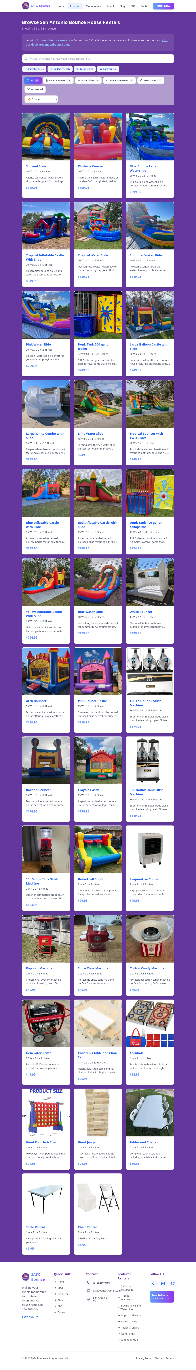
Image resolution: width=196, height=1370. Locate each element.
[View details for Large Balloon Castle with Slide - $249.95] (150, 333)
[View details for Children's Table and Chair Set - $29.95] (98, 1042)
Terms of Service (164, 1358)
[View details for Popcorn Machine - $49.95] (46, 955)
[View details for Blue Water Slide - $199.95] (98, 601)
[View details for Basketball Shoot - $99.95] (98, 868)
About (110, 6)
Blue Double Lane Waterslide (129, 1307)
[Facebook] (153, 1283)
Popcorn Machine (129, 1315)
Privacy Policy (144, 1358)
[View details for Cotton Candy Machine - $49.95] (150, 955)
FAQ (132, 6)
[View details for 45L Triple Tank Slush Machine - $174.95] (150, 690)
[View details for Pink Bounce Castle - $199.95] (98, 690)
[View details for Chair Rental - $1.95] (98, 1214)
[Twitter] (173, 1283)
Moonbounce (93, 6)
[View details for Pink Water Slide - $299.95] (46, 333)
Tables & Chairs (128, 1327)
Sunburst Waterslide (125, 1287)
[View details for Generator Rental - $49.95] (46, 1042)
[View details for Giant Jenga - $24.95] (98, 1129)
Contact (145, 6)
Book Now (30, 1316)
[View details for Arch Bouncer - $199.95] (46, 690)
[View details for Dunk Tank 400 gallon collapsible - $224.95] (150, 512)
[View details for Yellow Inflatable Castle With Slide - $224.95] (46, 601)
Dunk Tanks (126, 1333)
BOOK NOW (163, 6)
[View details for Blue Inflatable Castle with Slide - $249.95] (46, 512)
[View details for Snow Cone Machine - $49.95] (98, 955)
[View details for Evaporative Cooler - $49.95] (150, 868)
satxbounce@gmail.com (98, 1290)
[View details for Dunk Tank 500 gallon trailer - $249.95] (98, 333)
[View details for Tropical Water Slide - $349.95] (98, 244)
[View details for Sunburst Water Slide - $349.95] (150, 244)
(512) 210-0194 (98, 1282)
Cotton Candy (127, 1321)
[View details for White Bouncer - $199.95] (150, 601)
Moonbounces (128, 1340)
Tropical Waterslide (125, 1297)
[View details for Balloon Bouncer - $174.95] (46, 779)
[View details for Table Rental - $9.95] (46, 1214)
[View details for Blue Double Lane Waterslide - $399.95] (150, 155)
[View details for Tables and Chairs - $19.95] (150, 1129)
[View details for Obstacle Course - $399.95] (98, 155)
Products (75, 6)
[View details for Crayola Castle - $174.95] (98, 779)
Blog (122, 6)
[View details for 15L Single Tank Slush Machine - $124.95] (46, 868)
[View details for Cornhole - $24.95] (150, 1042)
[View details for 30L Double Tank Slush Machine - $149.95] (150, 779)
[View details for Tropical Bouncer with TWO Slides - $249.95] (150, 422)
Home (61, 6)
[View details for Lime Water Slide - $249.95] (98, 422)
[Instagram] (163, 1283)
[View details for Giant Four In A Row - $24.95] (46, 1129)
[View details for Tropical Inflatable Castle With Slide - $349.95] (46, 244)
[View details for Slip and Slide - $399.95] (46, 155)
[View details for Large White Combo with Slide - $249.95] (46, 422)
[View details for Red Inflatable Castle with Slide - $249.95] (98, 512)
